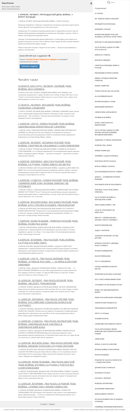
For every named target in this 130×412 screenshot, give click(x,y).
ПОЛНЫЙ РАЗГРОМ (101, 318)
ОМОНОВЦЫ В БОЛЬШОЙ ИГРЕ (106, 308)
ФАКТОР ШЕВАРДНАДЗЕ (103, 225)
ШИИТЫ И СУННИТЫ (102, 55)
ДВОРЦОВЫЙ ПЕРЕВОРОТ (104, 107)
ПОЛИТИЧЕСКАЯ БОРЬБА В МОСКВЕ (108, 274)
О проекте (43, 404)
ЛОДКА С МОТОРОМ (102, 230)
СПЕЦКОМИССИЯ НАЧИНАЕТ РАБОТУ (108, 324)
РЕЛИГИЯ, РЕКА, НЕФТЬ (103, 145)
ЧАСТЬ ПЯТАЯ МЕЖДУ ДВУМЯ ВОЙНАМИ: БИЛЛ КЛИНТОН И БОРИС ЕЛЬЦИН (108, 331)
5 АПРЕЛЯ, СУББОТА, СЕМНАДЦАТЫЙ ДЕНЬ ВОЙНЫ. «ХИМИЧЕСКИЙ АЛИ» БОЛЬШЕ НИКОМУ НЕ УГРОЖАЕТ (48, 183)
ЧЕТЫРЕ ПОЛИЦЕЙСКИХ (104, 251)
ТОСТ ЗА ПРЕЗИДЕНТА (103, 261)
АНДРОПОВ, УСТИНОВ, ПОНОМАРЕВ (108, 140)
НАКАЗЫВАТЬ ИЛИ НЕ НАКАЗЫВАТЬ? (108, 184)
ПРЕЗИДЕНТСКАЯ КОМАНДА (105, 24)
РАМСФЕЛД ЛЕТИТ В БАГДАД (105, 161)
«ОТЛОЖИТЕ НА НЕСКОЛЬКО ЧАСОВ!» (108, 284)
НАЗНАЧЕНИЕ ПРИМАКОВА (104, 388)
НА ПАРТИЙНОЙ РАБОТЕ (104, 96)
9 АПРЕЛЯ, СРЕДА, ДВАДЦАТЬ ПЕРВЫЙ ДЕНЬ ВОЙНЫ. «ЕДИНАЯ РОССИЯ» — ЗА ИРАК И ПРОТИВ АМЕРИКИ (47, 261)
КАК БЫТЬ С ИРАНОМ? (103, 378)
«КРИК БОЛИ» (100, 339)
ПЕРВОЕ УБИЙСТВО (102, 86)
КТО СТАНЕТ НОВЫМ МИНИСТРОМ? (108, 279)
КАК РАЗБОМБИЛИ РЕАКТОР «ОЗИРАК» (109, 171)
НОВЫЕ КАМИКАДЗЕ (102, 150)
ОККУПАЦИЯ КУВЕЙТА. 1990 (105, 205)
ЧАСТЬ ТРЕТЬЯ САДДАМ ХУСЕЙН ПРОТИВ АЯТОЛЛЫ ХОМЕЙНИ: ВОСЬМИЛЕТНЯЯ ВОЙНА (107, 132)
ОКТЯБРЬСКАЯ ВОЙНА (103, 117)
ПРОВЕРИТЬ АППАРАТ (103, 29)
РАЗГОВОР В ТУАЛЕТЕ (102, 373)
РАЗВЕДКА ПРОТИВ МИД (104, 383)
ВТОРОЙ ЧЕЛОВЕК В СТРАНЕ (105, 101)
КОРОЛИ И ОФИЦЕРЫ (102, 60)
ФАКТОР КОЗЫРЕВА (102, 355)
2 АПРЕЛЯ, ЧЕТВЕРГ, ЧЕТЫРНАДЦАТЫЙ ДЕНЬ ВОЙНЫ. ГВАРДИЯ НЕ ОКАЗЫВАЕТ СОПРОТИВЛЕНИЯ (31, 409)
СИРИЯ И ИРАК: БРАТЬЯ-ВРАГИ (106, 112)
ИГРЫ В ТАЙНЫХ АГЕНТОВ (104, 166)
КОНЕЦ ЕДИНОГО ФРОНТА (104, 394)
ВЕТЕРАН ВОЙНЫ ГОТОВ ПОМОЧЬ (107, 349)
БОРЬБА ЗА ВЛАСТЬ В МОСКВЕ (106, 344)
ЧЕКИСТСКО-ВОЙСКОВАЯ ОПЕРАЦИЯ (108, 297)
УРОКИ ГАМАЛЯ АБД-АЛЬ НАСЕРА (107, 91)
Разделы (52, 404)
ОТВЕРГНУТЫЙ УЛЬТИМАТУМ (105, 303)
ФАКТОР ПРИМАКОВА (103, 256)
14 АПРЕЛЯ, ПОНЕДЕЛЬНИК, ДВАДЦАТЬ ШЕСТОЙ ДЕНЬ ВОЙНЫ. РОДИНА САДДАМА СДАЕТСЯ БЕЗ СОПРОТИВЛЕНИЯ (46, 365)
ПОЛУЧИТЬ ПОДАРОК (30, 66)
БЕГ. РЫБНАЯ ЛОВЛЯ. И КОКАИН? (107, 18)
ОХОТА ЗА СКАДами (102, 313)
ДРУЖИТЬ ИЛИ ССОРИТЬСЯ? (105, 367)
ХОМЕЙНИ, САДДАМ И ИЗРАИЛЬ (106, 156)
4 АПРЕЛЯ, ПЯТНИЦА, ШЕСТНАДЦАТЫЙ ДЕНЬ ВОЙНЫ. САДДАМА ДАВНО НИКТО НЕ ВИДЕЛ (99, 409)
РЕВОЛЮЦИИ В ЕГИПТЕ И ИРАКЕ (106, 73)
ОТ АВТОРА (99, 13)
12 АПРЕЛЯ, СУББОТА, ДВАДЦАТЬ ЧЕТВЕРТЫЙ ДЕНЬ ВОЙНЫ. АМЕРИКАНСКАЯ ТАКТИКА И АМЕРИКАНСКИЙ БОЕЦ (48, 324)
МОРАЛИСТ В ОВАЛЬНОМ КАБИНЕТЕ (108, 42)
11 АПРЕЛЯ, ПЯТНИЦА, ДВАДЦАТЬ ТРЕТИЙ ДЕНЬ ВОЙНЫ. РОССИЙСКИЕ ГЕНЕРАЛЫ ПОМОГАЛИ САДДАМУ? (46, 302)
